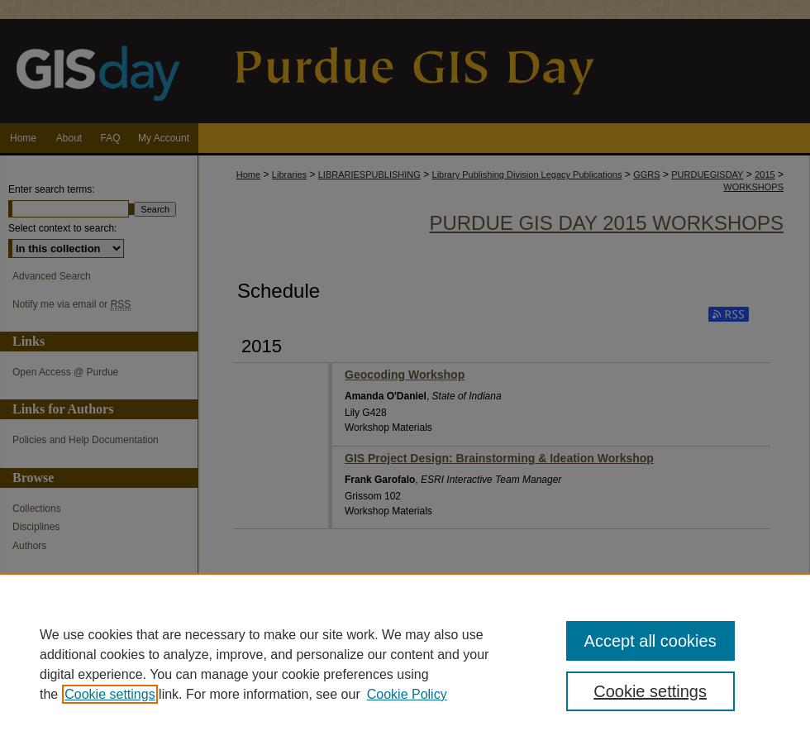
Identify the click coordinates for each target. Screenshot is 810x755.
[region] (405, 664)
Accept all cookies (650, 641)
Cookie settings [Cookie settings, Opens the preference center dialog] (650, 691)
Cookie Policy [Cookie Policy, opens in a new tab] (407, 694)
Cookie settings (109, 694)
